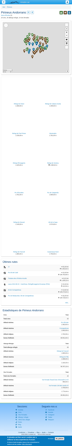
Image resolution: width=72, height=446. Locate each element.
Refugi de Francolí (63, 351)
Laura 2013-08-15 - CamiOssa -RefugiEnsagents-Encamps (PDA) (29, 284)
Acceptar (51, 438)
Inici (4, 7)
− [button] (66, 35)
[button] (66, 43)
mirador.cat (32, 434)
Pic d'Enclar (65, 322)
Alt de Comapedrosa (14, 290)
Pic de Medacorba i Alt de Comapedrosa (21, 296)
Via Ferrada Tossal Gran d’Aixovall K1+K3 (55, 380)
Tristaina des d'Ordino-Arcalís (17, 278)
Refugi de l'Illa (64, 357)
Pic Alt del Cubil (13, 272)
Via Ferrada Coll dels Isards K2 (59, 385)
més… (67, 302)
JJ (8, 267)
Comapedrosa (64, 328)
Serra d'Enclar (5, 15)
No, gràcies (59, 438)
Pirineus (9, 7)
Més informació (27, 444)
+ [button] (66, 32)
